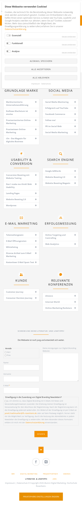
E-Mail (7, 385)
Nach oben (41, 450)
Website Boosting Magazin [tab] (57, 183)
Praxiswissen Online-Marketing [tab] (16, 131)
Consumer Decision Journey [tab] (19, 298)
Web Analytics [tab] (52, 244)
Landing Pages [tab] (12, 193)
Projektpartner (50, 474)
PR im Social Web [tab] (53, 126)
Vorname (7, 374)
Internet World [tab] (52, 302)
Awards (66, 474)
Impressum (10, 483)
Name (5, 362)
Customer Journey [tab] (14, 292)
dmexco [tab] (49, 296)
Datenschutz (22, 483)
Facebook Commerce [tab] (55, 114)
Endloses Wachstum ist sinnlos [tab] (17, 112)
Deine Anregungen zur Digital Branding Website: (59, 349)
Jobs (55, 479)
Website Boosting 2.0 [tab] (16, 199)
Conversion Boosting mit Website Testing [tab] (17, 176)
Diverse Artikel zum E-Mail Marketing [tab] (18, 254)
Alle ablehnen (41, 77)
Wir (13, 474)
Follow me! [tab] (50, 120)
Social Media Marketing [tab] (56, 132)
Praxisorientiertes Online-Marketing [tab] (18, 121)
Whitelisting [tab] (12, 247)
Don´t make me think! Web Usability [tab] (19, 185)
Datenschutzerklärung (35, 422)
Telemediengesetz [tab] (14, 235)
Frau (9, 355)
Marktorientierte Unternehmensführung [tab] (17, 103)
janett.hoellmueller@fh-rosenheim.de (21, 413)
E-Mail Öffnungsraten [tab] (16, 241)
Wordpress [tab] (11, 205)
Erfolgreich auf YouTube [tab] (56, 108)
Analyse (15, 51)
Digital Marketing (28, 474)
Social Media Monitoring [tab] (56, 102)
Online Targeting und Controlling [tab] (55, 236)
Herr (9, 352)
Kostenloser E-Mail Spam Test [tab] (20, 262)
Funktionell (17, 43)
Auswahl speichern (41, 61)
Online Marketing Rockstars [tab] (58, 308)
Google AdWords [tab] (53, 171)
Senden (41, 434)
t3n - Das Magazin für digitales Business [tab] (16, 140)
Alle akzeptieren (41, 69)
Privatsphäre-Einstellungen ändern (41, 496)
